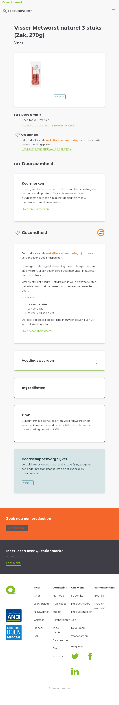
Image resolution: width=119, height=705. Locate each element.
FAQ (36, 636)
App (73, 619)
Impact (57, 611)
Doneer (38, 627)
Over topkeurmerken (35, 209)
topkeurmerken (47, 189)
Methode (58, 595)
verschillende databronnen (76, 425)
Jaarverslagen (42, 603)
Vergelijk (59, 96)
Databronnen (61, 640)
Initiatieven (59, 656)
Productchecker (17, 11)
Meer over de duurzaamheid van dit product (49, 126)
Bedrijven (100, 595)
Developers (78, 627)
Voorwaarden (79, 636)
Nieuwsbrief (41, 611)
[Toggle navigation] (113, 11)
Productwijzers (80, 603)
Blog (55, 648)
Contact (39, 619)
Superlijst (77, 595)
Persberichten (61, 619)
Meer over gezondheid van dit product (46, 149)
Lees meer (13, 563)
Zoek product (17, 527)
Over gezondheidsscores (37, 331)
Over (37, 595)
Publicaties (59, 603)
